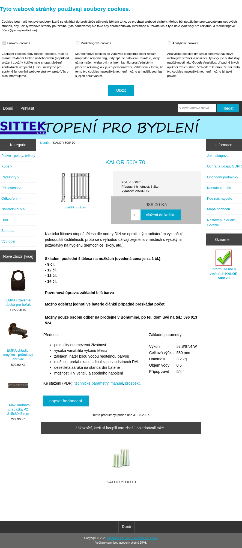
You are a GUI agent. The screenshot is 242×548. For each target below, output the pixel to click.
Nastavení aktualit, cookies (221, 222)
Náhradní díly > (13, 209)
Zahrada (7, 231)
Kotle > (6, 166)
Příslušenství (11, 188)
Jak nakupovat (218, 156)
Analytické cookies (184, 43)
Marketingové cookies (94, 43)
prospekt (132, 383)
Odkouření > (11, 198)
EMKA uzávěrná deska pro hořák (18, 288)
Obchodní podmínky (222, 177)
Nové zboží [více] (18, 256)
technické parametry (91, 383)
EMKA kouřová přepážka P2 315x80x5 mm (18, 395)
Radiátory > (10, 177)
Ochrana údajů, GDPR (224, 166)
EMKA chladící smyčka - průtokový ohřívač (18, 340)
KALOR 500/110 (121, 482)
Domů (8, 108)
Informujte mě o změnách (224, 265)
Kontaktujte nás (219, 188)
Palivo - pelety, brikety (18, 156)
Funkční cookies (16, 43)
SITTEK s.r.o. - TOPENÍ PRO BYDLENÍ (132, 538)
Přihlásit (27, 108)
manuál (116, 383)
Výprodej (8, 241)
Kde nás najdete (219, 198)
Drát (4, 220)
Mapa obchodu (218, 209)
